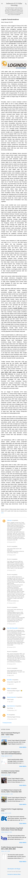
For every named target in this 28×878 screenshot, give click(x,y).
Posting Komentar (7, 722)
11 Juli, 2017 (10, 693)
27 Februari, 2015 (11, 623)
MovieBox (9, 679)
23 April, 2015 (10, 675)
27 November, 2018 (12, 719)
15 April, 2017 (10, 684)
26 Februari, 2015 (11, 603)
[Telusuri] (26, 4)
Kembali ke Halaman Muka (14, 874)
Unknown (9, 520)
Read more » (23, 747)
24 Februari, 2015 (11, 542)
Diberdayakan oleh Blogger (14, 868)
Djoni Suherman (11, 706)
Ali (7, 714)
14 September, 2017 (12, 710)
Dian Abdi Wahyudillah (12, 628)
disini (2, 512)
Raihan (8, 688)
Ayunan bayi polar (11, 697)
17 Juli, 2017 (10, 701)
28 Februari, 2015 (11, 647)
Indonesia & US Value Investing (14, 4)
